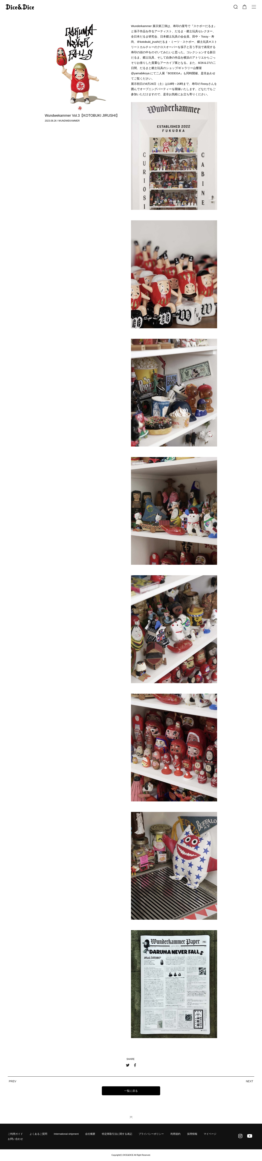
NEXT (249, 1081)
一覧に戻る (131, 1090)
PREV (12, 1081)
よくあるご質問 (38, 1133)
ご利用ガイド (15, 1133)
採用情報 (192, 1133)
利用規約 (175, 1133)
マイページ (210, 1133)
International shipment (66, 1133)
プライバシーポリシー (151, 1133)
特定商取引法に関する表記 (117, 1133)
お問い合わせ (15, 1138)
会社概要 (90, 1133)
